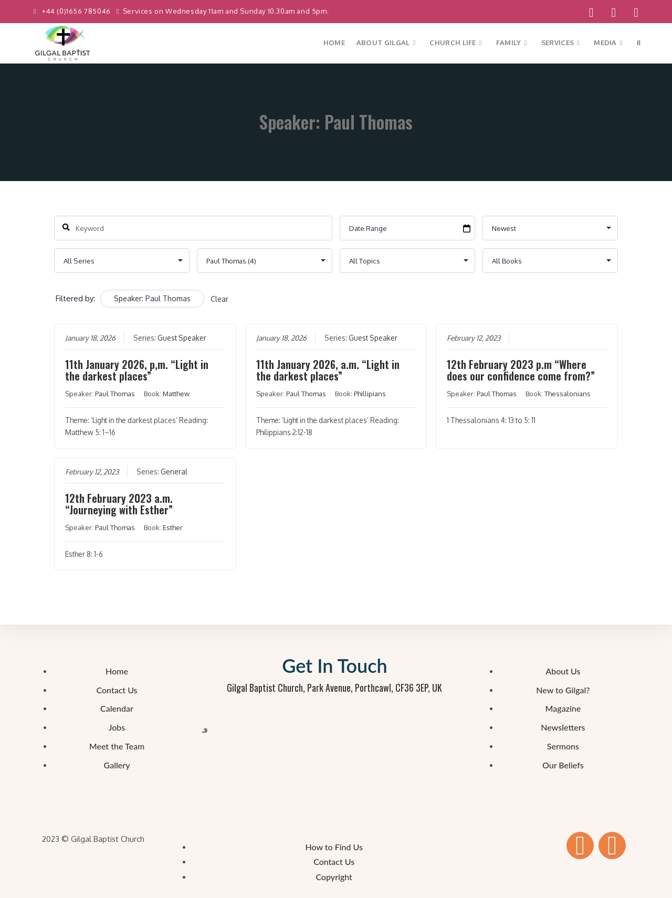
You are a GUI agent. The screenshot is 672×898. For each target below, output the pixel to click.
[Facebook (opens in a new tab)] (591, 12)
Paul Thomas (115, 393)
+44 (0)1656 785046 (77, 11)
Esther (173, 527)
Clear (219, 298)
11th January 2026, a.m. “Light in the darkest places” (327, 370)
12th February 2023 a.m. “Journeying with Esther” (119, 503)
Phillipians (369, 393)
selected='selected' (264, 260)
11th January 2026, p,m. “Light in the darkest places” (136, 370)
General (174, 471)
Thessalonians (567, 393)
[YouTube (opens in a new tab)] (613, 12)
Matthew (176, 393)
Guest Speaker (182, 337)
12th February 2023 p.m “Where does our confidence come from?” (521, 370)
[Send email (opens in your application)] (631, 12)
